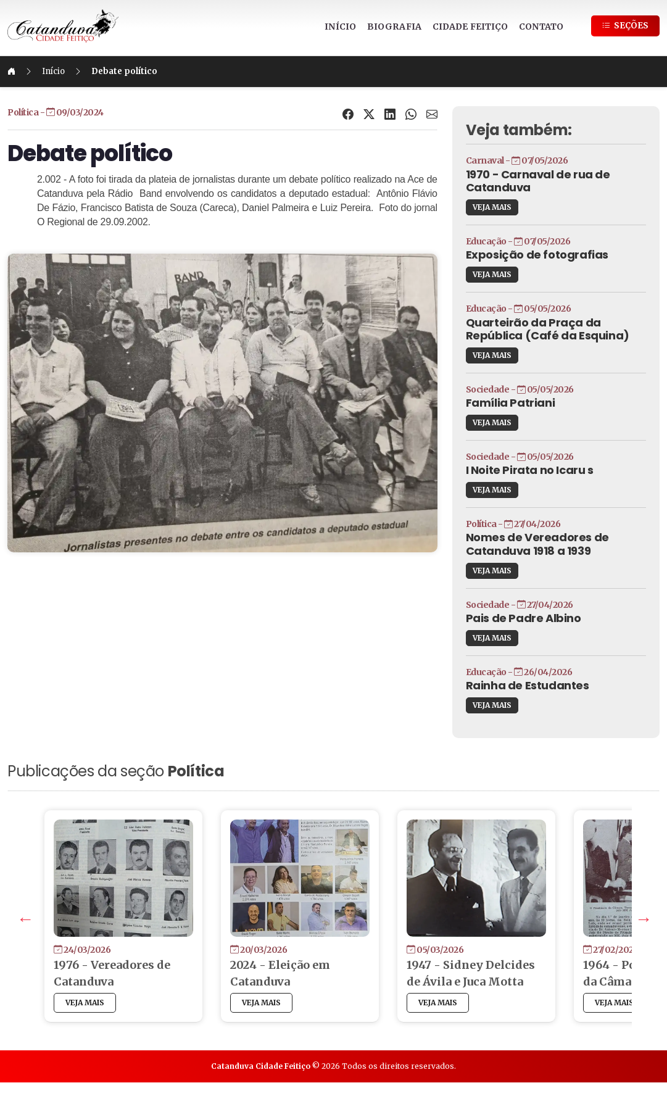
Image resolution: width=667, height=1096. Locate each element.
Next (607, 929)
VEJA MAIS (479, 207)
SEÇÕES (625, 25)
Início (91, 71)
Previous (57, 929)
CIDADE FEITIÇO (470, 26)
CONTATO (541, 26)
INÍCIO (340, 26)
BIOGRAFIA (394, 26)
